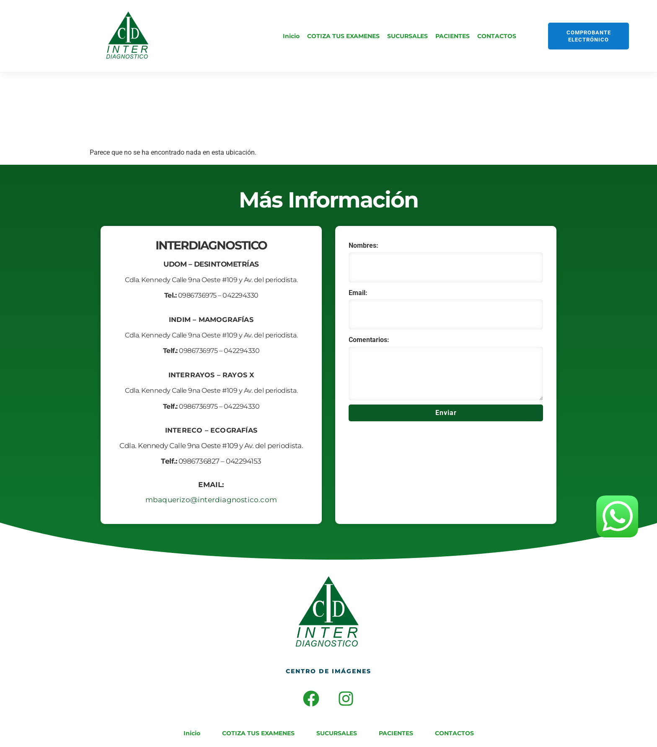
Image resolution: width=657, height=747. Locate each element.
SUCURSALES (407, 36)
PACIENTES (452, 36)
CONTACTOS (496, 36)
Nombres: (363, 245)
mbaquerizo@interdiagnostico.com (211, 499)
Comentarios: (369, 340)
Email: (358, 293)
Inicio (291, 36)
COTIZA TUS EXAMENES (343, 36)
